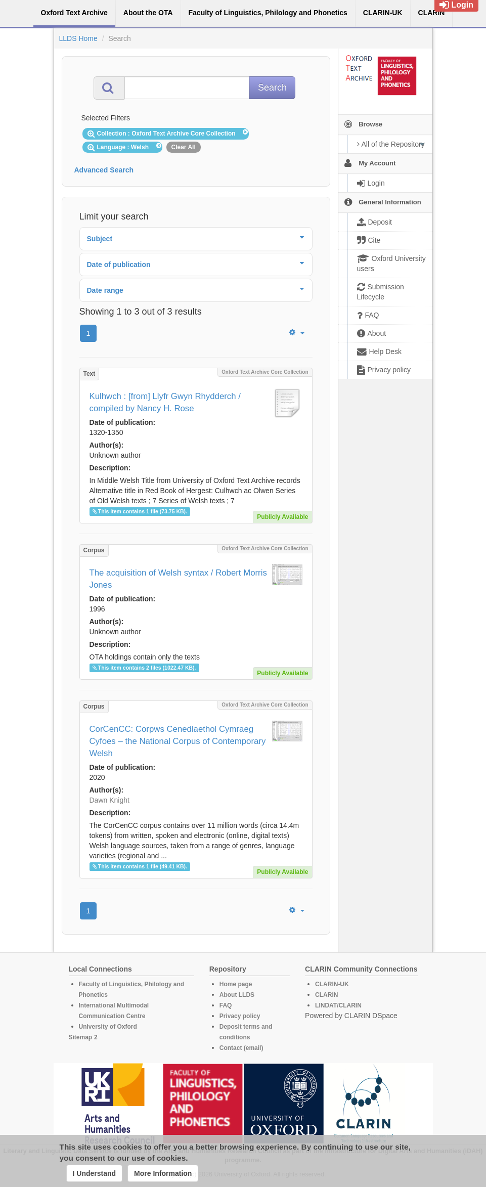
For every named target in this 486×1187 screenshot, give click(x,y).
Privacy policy (239, 1016)
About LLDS (236, 994)
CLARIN (326, 994)
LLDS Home (78, 38)
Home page (235, 984)
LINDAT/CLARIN (338, 1005)
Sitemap (81, 1037)
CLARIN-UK (332, 984)
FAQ (225, 1005)
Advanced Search (104, 170)
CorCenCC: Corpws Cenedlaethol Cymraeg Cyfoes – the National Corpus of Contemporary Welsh (178, 741)
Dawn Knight (109, 800)
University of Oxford (108, 1026)
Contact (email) (241, 1047)
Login (456, 5)
